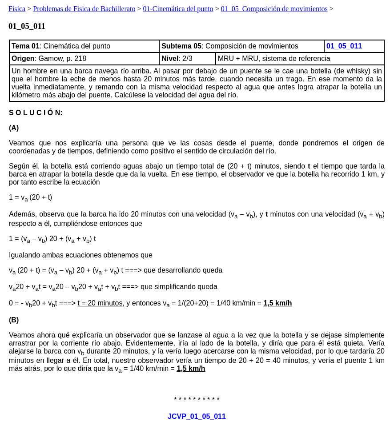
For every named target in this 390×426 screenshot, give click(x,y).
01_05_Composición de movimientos (274, 8)
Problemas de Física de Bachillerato (84, 8)
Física (16, 8)
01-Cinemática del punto (178, 8)
